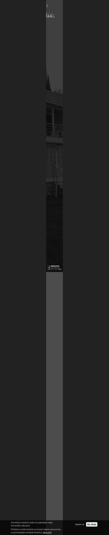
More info (47, 533)
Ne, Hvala (91, 525)
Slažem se (79, 525)
